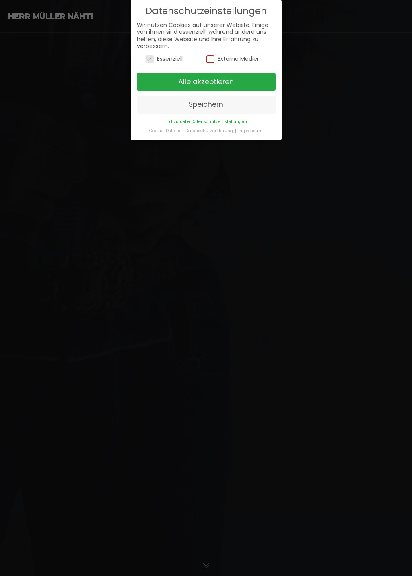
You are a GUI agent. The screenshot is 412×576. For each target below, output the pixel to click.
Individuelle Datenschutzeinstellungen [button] (206, 117)
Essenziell (164, 55)
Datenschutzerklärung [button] (209, 127)
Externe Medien (233, 55)
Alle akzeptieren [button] (206, 77)
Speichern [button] (206, 100)
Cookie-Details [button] (165, 127)
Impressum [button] (250, 127)
